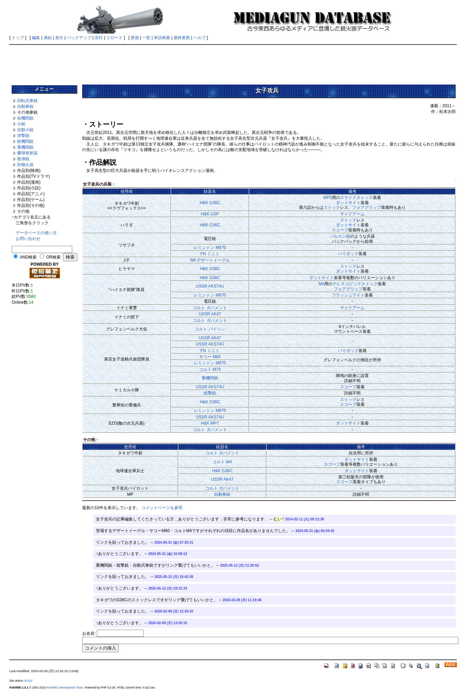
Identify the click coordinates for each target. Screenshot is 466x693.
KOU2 (28, 680)
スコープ (340, 230)
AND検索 (28, 257)
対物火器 (25, 164)
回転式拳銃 (27, 100)
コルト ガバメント (210, 307)
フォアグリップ (366, 207)
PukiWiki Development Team (65, 687)
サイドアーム (352, 214)
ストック (332, 207)
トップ (18, 37)
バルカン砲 (340, 236)
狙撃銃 (210, 393)
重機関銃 (25, 147)
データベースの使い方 (36, 232)
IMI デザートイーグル (210, 260)
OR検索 (53, 257)
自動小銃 (25, 129)
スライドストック (356, 197)
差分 (59, 37)
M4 (321, 283)
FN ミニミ (209, 253)
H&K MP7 (210, 423)
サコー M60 (210, 356)
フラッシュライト (348, 295)
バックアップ (79, 37)
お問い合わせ (28, 238)
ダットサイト (348, 202)
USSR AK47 (210, 314)
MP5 (327, 197)
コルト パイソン (210, 329)
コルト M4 (222, 461)
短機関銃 (25, 118)
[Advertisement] (233, 62)
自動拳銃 (25, 106)
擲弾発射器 (27, 153)
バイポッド (348, 253)
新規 (135, 37)
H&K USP (210, 214)
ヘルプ (199, 37)
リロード (114, 37)
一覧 (146, 37)
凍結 (47, 37)
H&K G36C (210, 202)
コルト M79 (210, 369)
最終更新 (182, 37)
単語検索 (162, 37)
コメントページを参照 (161, 507)
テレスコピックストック (355, 283)
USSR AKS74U (210, 286)
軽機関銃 (25, 141)
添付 (99, 37)
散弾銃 (23, 158)
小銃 (21, 124)
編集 (36, 37)
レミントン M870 (210, 247)
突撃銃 (23, 135)
